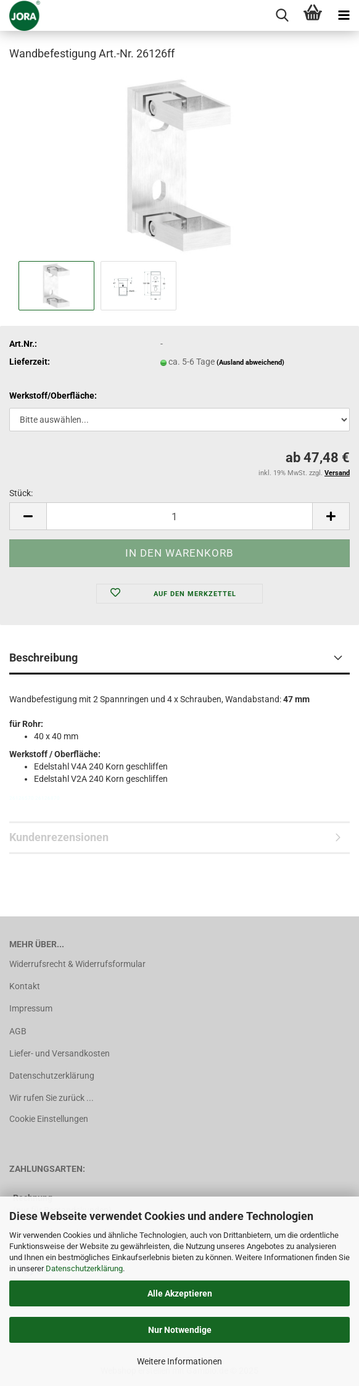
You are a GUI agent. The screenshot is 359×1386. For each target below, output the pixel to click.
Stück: (21, 493)
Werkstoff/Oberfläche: (53, 395)
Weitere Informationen (179, 1361)
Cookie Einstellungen (48, 1119)
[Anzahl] (179, 516)
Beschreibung (43, 657)
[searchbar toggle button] (281, 15)
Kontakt (24, 986)
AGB (18, 1031)
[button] (27, 516)
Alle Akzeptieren (179, 1293)
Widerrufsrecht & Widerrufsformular (77, 964)
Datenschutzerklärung (84, 1268)
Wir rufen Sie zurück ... (51, 1098)
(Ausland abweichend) (250, 363)
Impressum (30, 1008)
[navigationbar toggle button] (343, 15)
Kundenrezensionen (59, 837)
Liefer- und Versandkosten (59, 1053)
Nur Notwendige (180, 1330)
